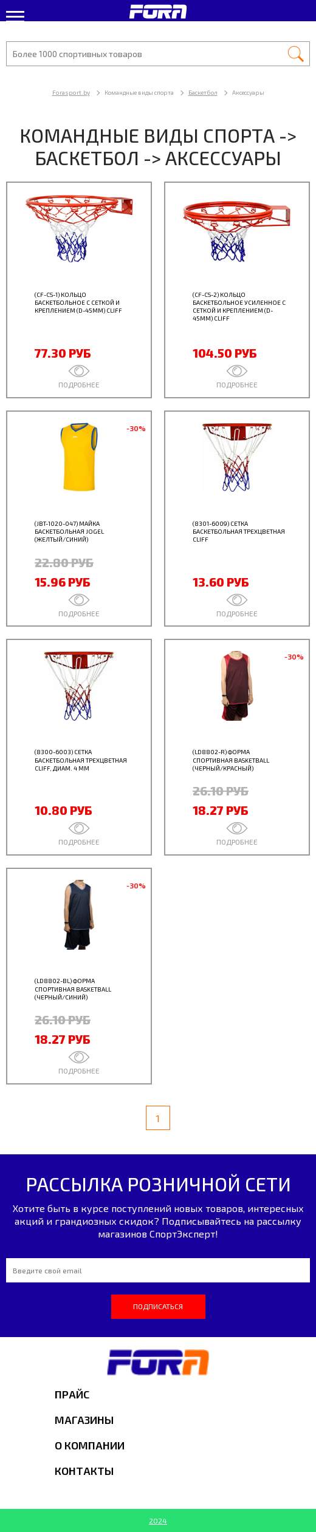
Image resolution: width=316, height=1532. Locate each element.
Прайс (72, 1394)
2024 (158, 1520)
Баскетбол (203, 92)
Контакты (84, 1470)
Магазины (84, 1419)
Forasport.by (71, 92)
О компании (90, 1445)
